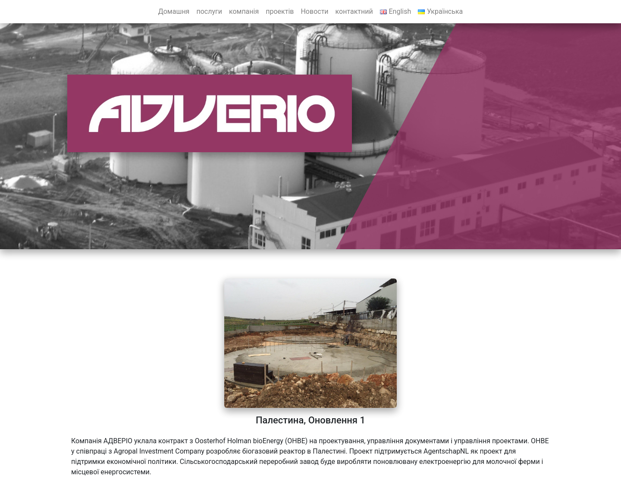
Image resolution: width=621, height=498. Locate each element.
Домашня (174, 11)
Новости (314, 11)
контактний (354, 11)
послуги (209, 11)
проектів (280, 11)
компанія (244, 11)
